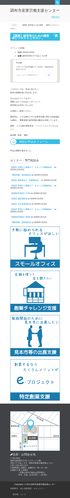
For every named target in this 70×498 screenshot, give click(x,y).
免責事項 (14, 488)
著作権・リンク (19, 494)
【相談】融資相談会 (18, 199)
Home (14, 25)
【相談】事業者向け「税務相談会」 (25, 180)
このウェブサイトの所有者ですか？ (27, 75)
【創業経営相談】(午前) (20, 193)
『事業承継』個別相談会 (20, 175)
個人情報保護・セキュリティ (32, 488)
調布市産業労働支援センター (35, 10)
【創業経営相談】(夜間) (20, 217)
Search (57, 2)
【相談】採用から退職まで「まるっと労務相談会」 (32, 167)
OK (49, 75)
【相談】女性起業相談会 (20, 204)
